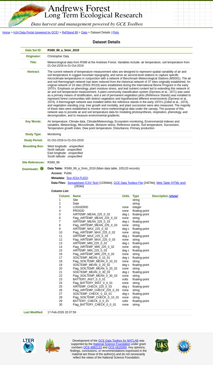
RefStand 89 (70, 32)
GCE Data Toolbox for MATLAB (118, 340)
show (173, 196)
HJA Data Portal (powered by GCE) (36, 32)
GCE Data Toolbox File (128, 183)
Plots (116, 32)
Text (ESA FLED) (77, 178)
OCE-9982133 (92, 347)
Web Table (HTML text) (171, 183)
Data (84, 32)
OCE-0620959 (117, 347)
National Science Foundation (111, 344)
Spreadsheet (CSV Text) (83, 183)
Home (6, 32)
